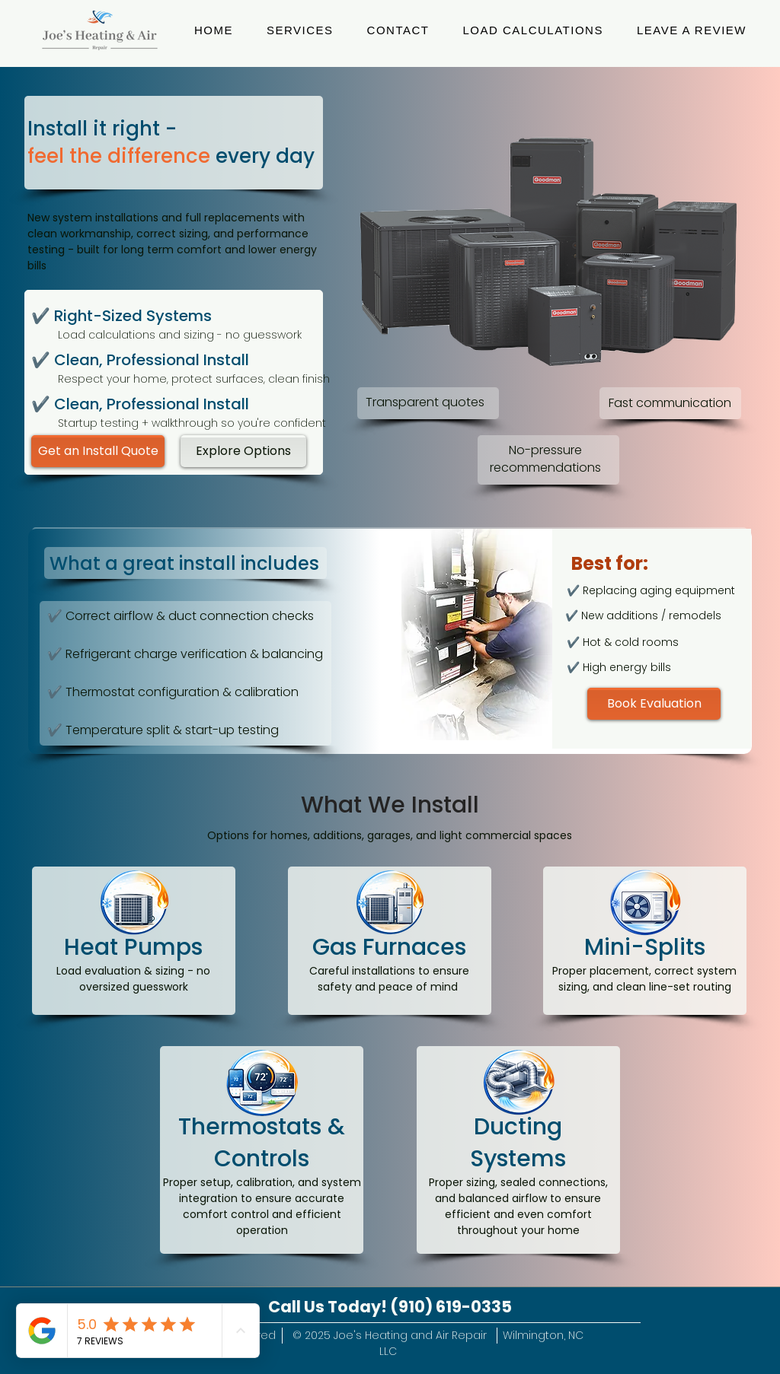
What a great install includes (184, 563)
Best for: (609, 563)
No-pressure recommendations (545, 458)
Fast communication (670, 403)
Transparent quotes (425, 402)
